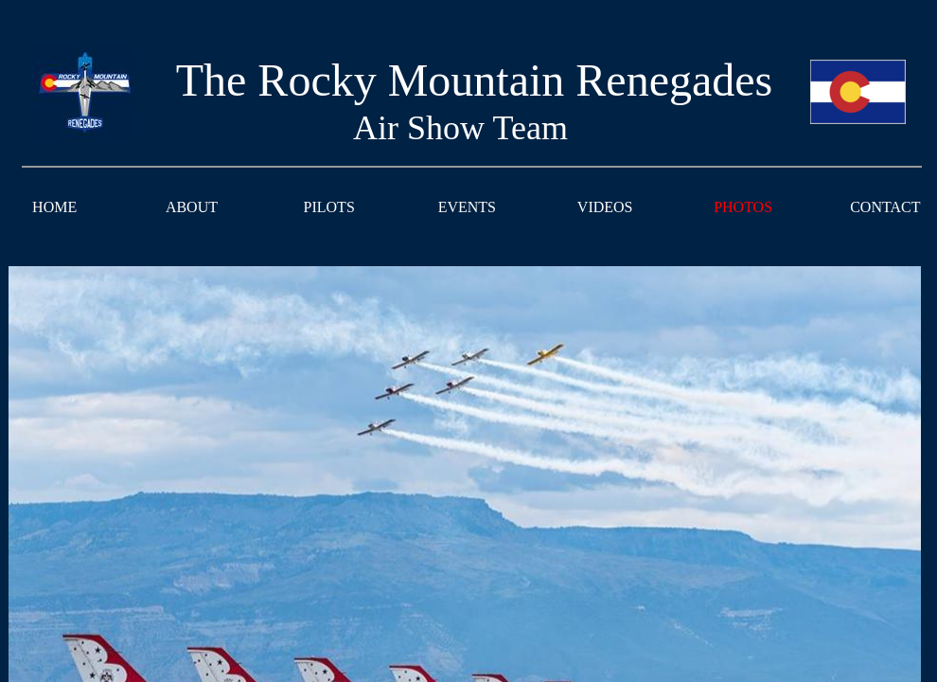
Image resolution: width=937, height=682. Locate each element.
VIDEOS (605, 207)
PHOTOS (743, 207)
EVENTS (467, 207)
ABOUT (192, 207)
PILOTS (329, 207)
